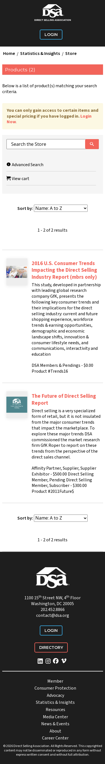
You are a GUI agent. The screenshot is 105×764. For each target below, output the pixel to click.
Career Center (55, 738)
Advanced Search (24, 165)
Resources (55, 710)
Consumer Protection (55, 688)
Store (71, 54)
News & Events (55, 724)
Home (9, 54)
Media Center (55, 717)
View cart (17, 179)
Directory (51, 647)
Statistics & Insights (40, 54)
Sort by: (25, 209)
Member (55, 681)
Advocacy (55, 695)
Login (51, 34)
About (55, 731)
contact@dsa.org (52, 615)
